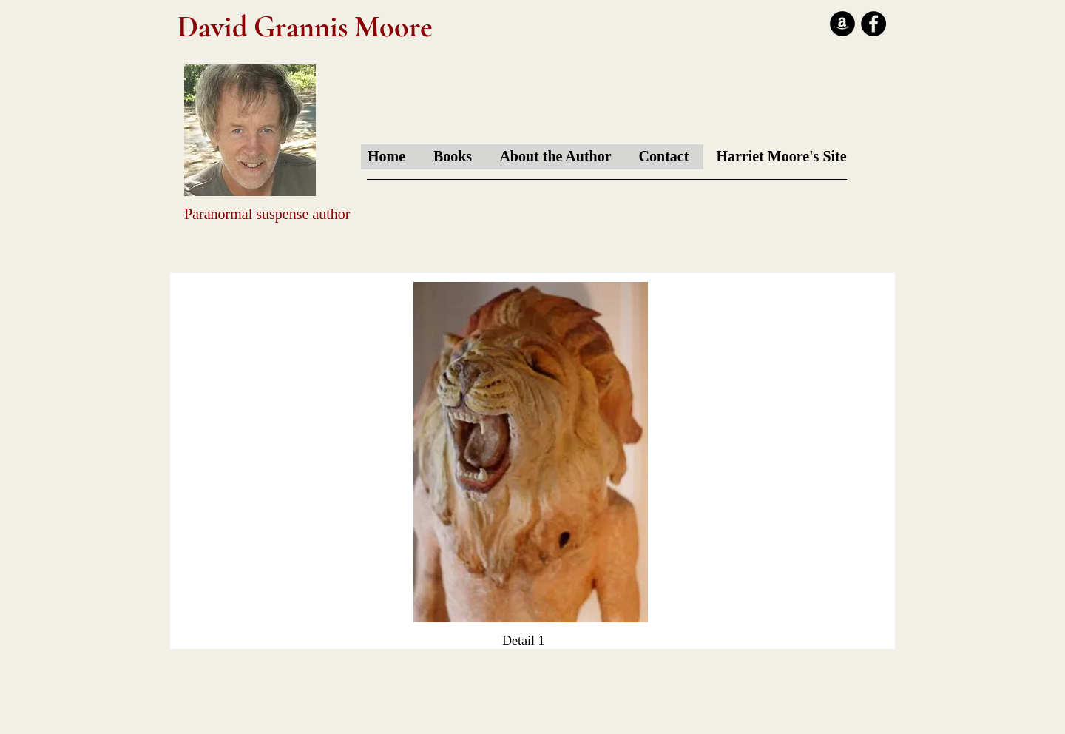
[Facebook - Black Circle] (873, 23)
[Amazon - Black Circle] (842, 23)
